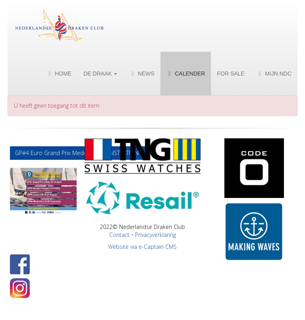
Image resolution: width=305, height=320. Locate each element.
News (141, 73)
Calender (185, 73)
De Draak (100, 73)
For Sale (230, 73)
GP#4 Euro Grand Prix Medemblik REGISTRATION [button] (77, 153)
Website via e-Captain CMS (142, 246)
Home (58, 73)
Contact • (122, 235)
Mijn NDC (274, 73)
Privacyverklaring (155, 235)
